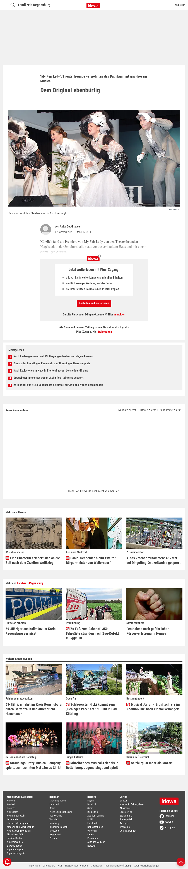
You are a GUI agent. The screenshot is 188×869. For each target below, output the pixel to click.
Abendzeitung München (19, 830)
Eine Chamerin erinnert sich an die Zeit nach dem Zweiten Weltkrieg (33, 560)
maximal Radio (14, 838)
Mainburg (54, 823)
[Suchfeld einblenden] (12, 5)
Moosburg (54, 830)
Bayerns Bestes (14, 845)
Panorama (92, 838)
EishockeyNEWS (15, 834)
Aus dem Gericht (95, 815)
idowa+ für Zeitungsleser (132, 804)
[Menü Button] (5, 5)
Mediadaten (97, 865)
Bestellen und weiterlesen (94, 303)
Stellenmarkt (126, 815)
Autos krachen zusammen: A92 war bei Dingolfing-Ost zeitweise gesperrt (153, 560)
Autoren (11, 800)
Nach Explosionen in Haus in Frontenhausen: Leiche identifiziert (50, 370)
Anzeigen (124, 823)
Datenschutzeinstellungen (146, 865)
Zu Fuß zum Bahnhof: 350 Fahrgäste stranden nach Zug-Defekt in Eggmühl (92, 633)
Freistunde (92, 823)
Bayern (90, 800)
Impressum (34, 865)
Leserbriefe (12, 819)
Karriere (11, 808)
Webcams (125, 826)
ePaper (123, 800)
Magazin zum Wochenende (20, 826)
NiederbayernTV (15, 842)
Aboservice (125, 808)
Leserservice (126, 811)
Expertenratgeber (15, 849)
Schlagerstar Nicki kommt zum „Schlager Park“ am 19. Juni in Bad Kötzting (91, 709)
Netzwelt (91, 845)
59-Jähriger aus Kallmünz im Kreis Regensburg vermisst (31, 631)
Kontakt (11, 804)
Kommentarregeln (16, 815)
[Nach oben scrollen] (181, 861)
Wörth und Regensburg (60, 811)
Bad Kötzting (55, 815)
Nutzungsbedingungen (76, 865)
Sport (90, 808)
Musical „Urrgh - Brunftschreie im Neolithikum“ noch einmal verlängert (153, 706)
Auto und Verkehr (96, 842)
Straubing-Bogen (57, 800)
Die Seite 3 (92, 811)
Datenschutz (49, 865)
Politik (90, 819)
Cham (52, 808)
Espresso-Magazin (16, 853)
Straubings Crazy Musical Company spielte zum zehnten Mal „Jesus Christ (33, 765)
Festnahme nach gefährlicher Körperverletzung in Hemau (147, 631)
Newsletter (12, 811)
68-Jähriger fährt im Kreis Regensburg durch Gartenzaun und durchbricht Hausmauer (34, 709)
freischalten (105, 331)
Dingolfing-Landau (58, 826)
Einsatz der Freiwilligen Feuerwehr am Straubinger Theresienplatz (51, 363)
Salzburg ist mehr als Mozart (149, 763)
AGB (60, 865)
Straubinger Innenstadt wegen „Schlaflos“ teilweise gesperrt (48, 377)
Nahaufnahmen (95, 826)
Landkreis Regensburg (34, 5)
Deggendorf (55, 834)
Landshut (54, 804)
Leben (90, 834)
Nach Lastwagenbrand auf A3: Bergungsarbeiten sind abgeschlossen (53, 356)
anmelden (119, 314)
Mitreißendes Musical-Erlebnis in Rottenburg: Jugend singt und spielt (92, 765)
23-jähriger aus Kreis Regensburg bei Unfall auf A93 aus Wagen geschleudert (58, 385)
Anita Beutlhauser (70, 226)
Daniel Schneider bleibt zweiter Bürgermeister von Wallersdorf (91, 560)
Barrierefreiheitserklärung (118, 865)
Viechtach (54, 819)
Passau (53, 838)
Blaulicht (91, 804)
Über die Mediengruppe (18, 823)
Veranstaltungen (128, 830)
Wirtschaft (92, 830)
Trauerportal (126, 819)
